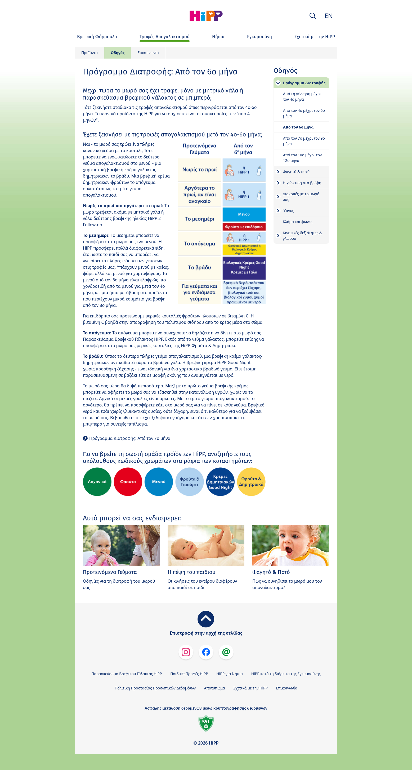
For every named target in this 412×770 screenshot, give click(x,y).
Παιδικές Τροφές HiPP (189, 673)
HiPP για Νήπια (229, 673)
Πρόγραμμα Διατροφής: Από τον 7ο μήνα (130, 438)
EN (328, 15)
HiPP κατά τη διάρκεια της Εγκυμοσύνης (286, 673)
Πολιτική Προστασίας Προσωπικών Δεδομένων (155, 688)
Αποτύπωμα (214, 688)
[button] (313, 16)
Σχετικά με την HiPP (250, 688)
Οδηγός (117, 52)
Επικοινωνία (148, 52)
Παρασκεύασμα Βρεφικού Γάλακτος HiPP (126, 673)
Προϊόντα (89, 52)
